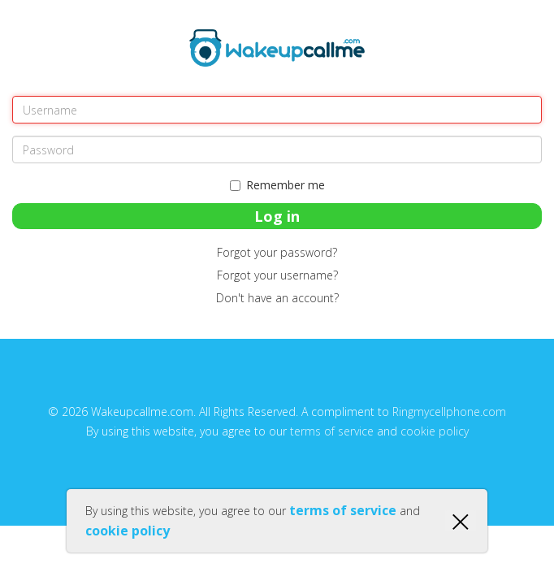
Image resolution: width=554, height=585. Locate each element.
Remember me (277, 185)
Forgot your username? (277, 275)
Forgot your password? (277, 252)
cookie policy (434, 431)
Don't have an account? (277, 298)
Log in (277, 216)
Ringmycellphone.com (449, 411)
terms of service (332, 431)
